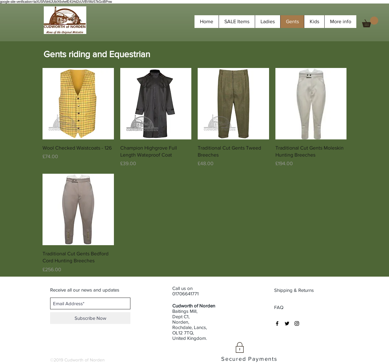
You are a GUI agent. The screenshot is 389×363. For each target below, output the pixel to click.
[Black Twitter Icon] (287, 323)
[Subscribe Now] (90, 318)
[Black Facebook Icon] (277, 323)
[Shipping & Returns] (294, 290)
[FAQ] (279, 307)
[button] (370, 22)
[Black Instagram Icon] (297, 323)
